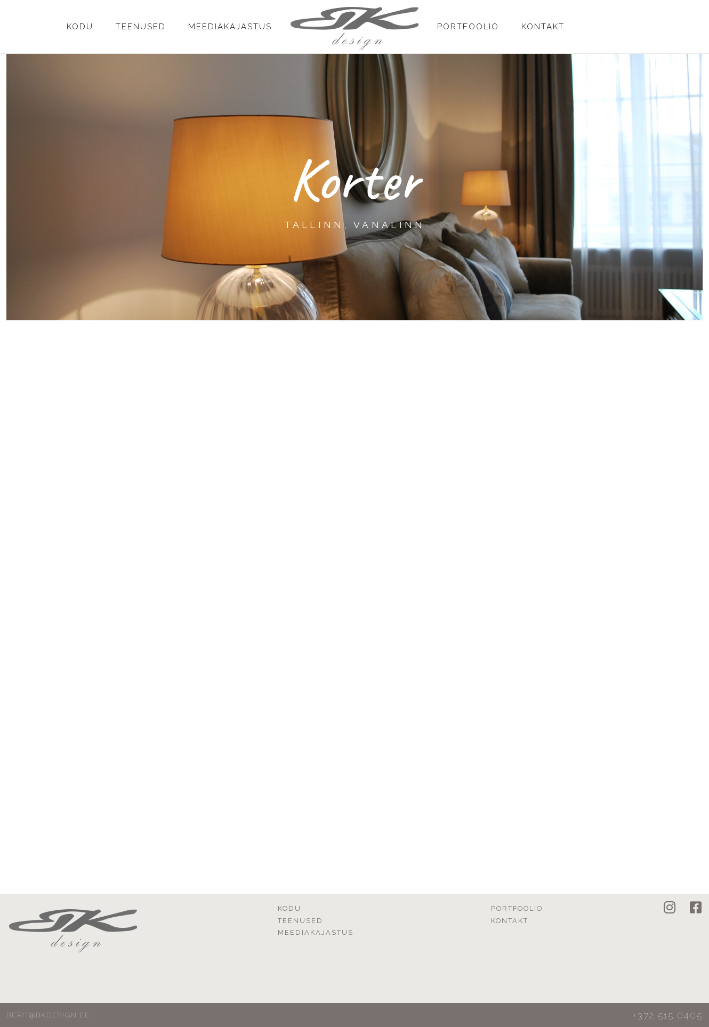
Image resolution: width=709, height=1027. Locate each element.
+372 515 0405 (668, 1015)
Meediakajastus (230, 26)
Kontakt (543, 26)
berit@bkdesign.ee (48, 1015)
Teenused (141, 26)
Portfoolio (468, 26)
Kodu (80, 26)
